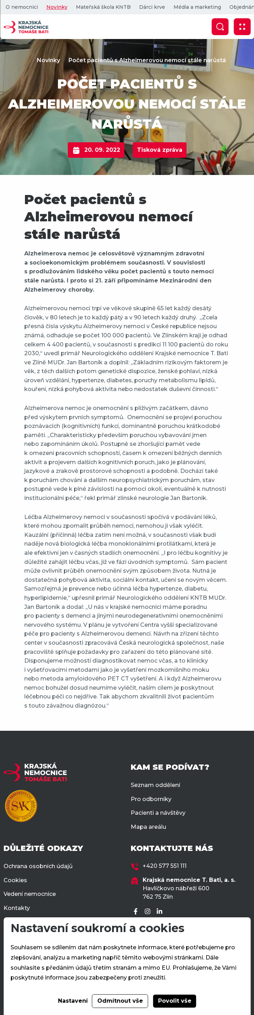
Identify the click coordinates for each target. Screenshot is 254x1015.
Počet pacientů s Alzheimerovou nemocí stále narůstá (147, 60)
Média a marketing (197, 7)
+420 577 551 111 (165, 866)
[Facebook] (136, 912)
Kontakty (17, 908)
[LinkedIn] (160, 912)
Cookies (15, 880)
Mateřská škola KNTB (103, 7)
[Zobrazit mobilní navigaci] (242, 26)
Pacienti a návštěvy (158, 812)
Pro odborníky (151, 799)
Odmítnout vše (120, 1000)
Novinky (56, 7)
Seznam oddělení (155, 785)
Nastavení (73, 1000)
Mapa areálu (148, 827)
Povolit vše (174, 1000)
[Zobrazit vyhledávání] (219, 26)
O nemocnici (21, 7)
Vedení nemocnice (30, 894)
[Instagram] (148, 912)
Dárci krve (152, 7)
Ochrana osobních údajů (38, 866)
